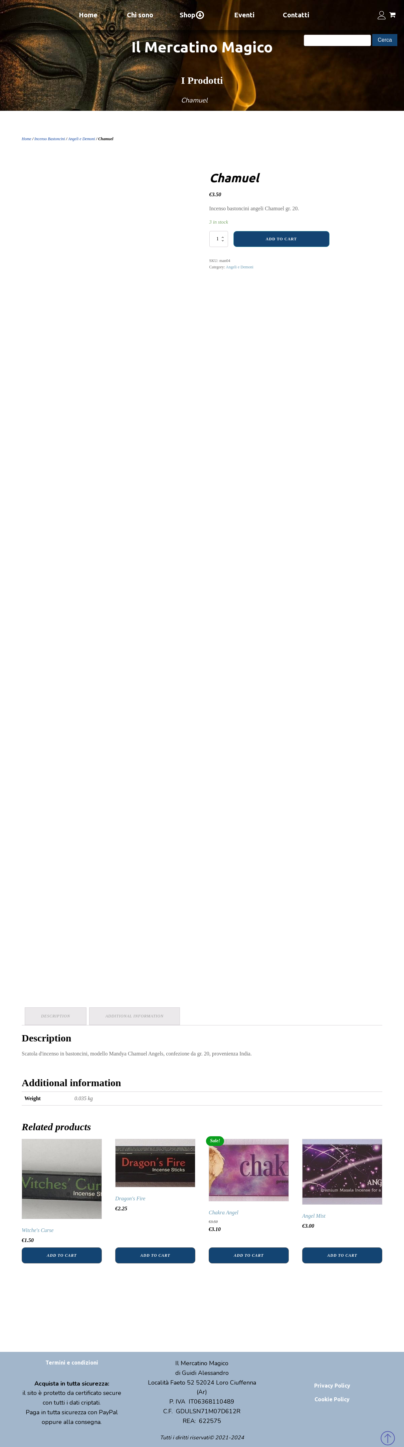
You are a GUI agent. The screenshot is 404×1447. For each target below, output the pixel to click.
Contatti (296, 15)
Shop (192, 15)
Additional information (136, 1015)
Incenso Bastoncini (49, 139)
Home (88, 15)
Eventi (244, 15)
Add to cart (281, 239)
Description (55, 1015)
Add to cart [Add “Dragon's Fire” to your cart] (155, 1254)
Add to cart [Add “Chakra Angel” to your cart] (248, 1254)
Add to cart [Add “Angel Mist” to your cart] (342, 1254)
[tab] (56, 1016)
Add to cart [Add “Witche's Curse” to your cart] (61, 1254)
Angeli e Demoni (81, 139)
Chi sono (140, 15)
